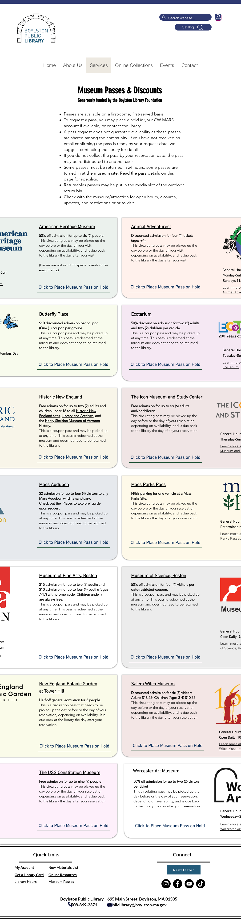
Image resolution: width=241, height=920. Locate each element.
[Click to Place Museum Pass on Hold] (73, 287)
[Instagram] (166, 883)
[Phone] (70, 904)
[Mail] (110, 905)
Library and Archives (77, 416)
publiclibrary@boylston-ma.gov (137, 904)
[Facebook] (177, 883)
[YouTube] (189, 883)
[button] (184, 869)
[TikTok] (200, 883)
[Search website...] (185, 18)
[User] (218, 17)
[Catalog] (193, 27)
